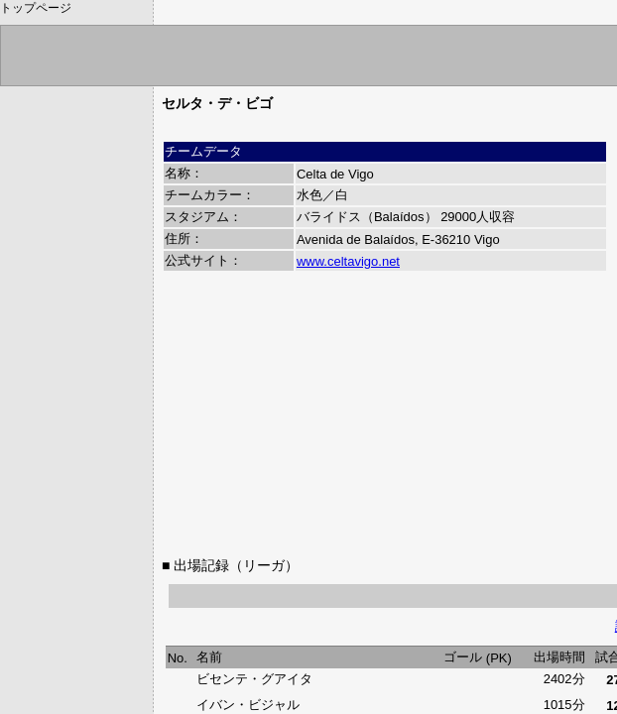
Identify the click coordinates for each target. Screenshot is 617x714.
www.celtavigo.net (348, 261)
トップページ (35, 8)
